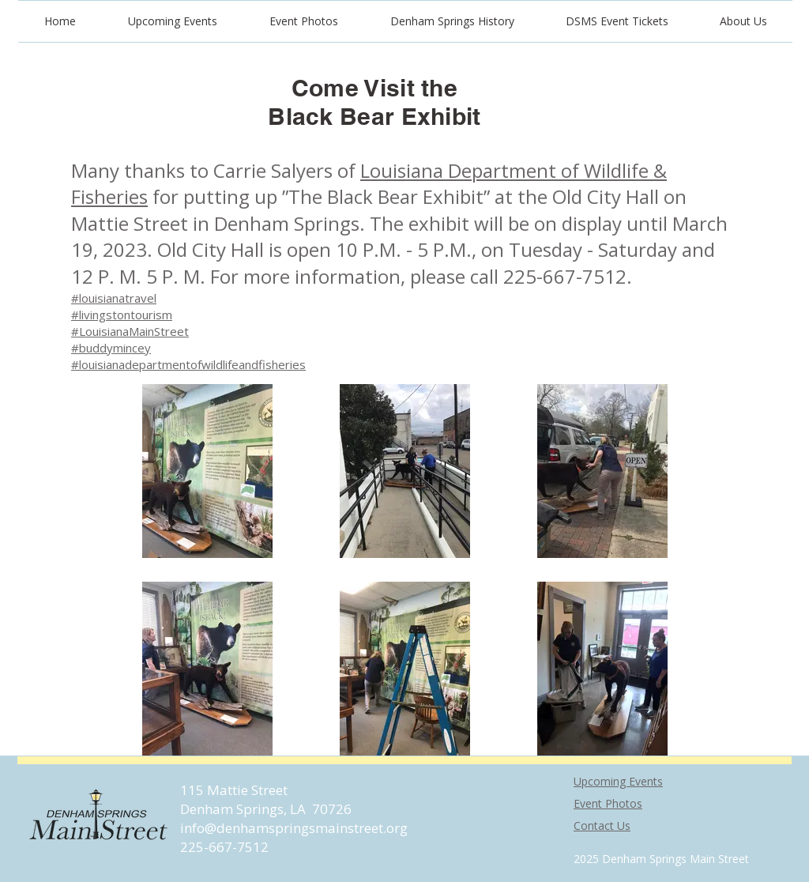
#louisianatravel (113, 298)
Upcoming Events (618, 781)
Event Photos (608, 803)
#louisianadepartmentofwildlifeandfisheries (188, 364)
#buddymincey (111, 348)
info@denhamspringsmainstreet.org (294, 828)
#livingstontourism (121, 314)
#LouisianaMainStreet (130, 331)
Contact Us (602, 825)
